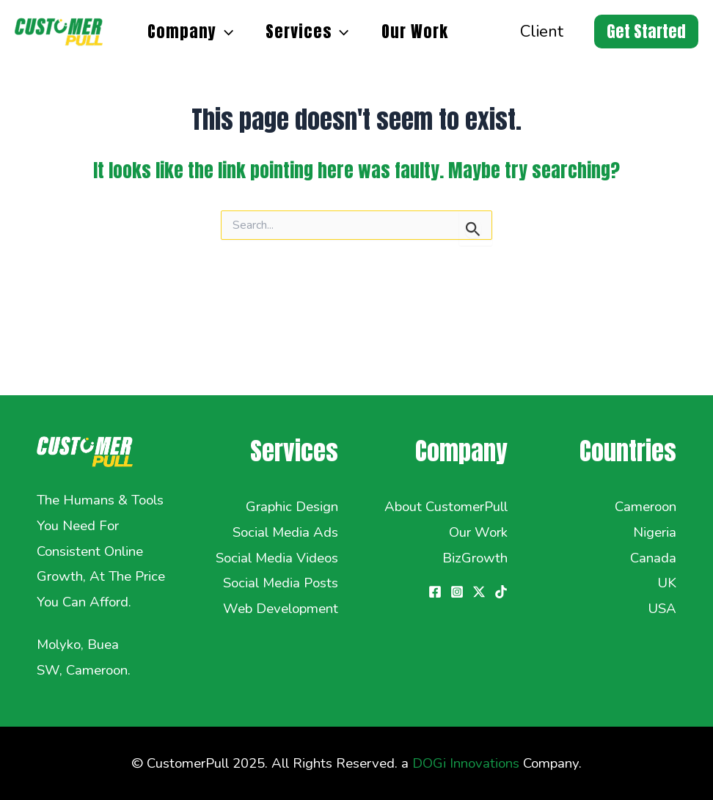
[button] (646, 31)
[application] (224, 31)
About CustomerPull (446, 506)
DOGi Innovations (465, 763)
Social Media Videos (277, 558)
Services (307, 31)
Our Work (414, 31)
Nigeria (654, 532)
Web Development (280, 608)
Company (190, 31)
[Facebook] (435, 591)
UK (666, 582)
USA (662, 608)
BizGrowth (475, 558)
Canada (653, 558)
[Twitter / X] (479, 591)
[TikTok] (501, 591)
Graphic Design (292, 506)
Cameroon (645, 506)
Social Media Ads (285, 532)
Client (541, 32)
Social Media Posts (280, 582)
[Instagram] (457, 591)
